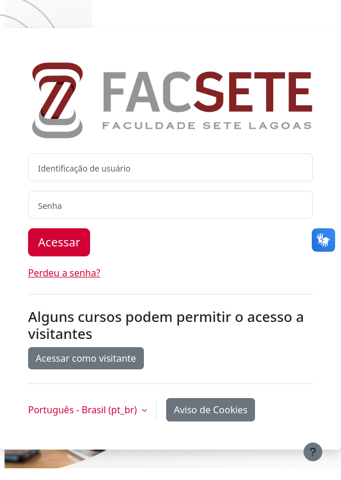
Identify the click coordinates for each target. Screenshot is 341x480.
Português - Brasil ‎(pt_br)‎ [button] (83, 409)
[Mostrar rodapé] (313, 452)
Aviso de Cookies (210, 409)
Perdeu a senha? (64, 272)
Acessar (59, 242)
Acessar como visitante (86, 358)
